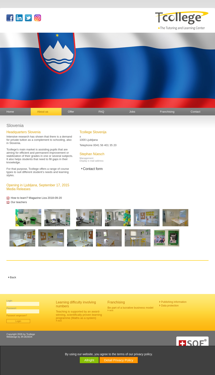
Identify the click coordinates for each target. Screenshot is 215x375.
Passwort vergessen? (16, 315)
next (59, 321)
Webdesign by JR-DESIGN (19, 337)
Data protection (169, 305)
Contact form (93, 169)
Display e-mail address (91, 160)
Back (13, 277)
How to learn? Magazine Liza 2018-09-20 (36, 197)
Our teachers (19, 202)
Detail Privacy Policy (118, 360)
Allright (89, 360)
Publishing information (172, 301)
